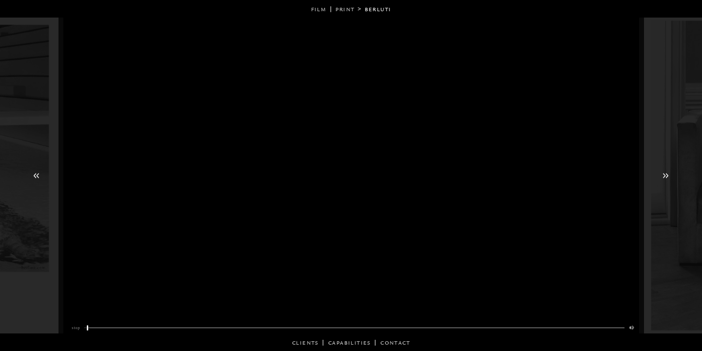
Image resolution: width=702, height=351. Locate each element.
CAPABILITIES (349, 342)
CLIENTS (305, 342)
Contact (395, 342)
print (344, 9)
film (319, 9)
